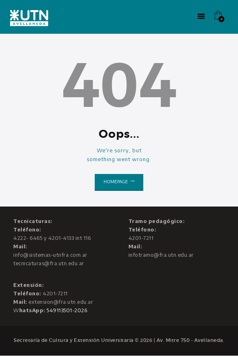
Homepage (116, 181)
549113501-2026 (67, 310)
